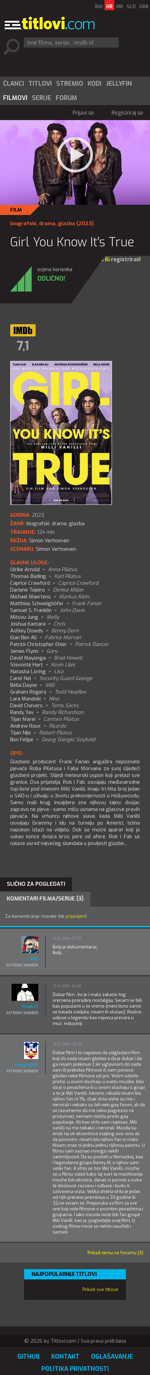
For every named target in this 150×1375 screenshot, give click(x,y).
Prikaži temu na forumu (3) (115, 1253)
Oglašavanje (112, 1357)
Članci (13, 84)
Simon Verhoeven (56, 549)
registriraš (125, 259)
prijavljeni (75, 916)
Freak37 (30, 1006)
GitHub (28, 1357)
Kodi (94, 84)
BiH (99, 6)
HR (109, 6)
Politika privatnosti (75, 1369)
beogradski (26, 1064)
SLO (131, 6)
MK (119, 6)
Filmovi (15, 98)
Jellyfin (119, 84)
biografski (23, 223)
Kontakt (65, 1357)
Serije (41, 98)
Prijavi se (83, 112)
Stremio (69, 84)
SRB (143, 6)
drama (47, 223)
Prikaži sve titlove (100, 1289)
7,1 (23, 346)
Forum (66, 98)
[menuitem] (13, 84)
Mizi (34, 959)
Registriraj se (127, 112)
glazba (66, 223)
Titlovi (40, 84)
